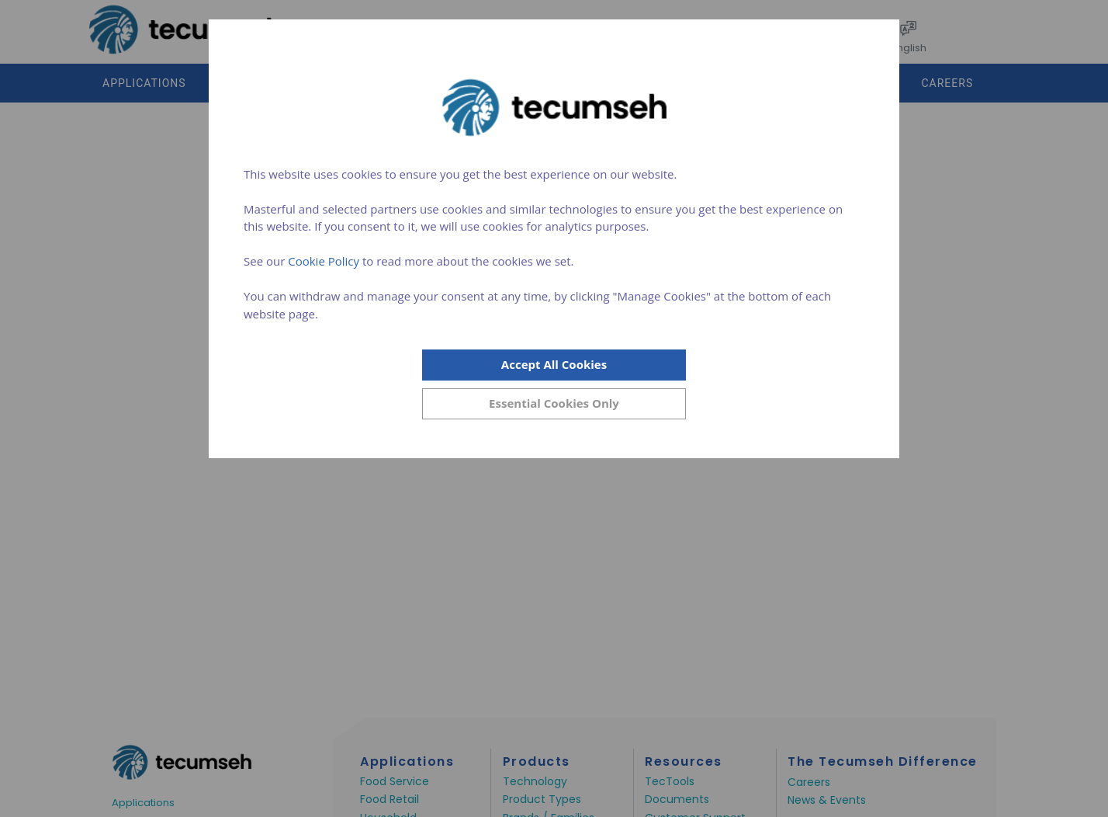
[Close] (554, 403)
